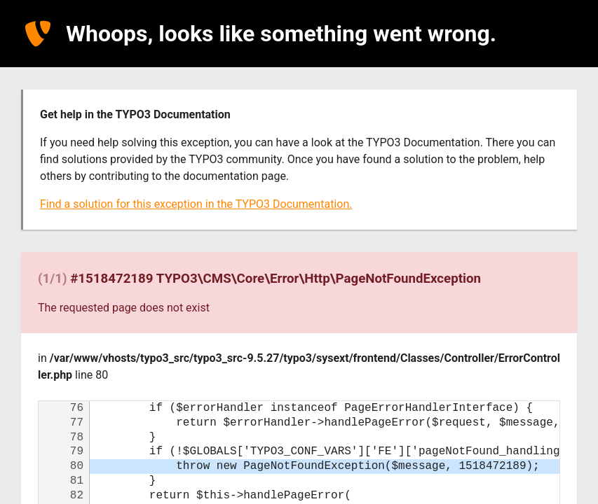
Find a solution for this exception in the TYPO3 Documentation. (196, 204)
